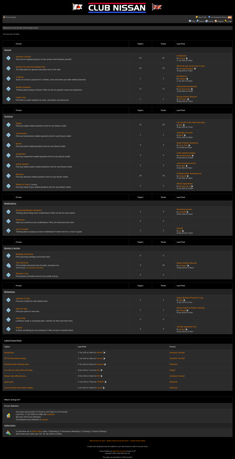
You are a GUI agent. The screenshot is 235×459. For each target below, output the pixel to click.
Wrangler (182, 166)
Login (230, 21)
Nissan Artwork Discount (187, 97)
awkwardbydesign (185, 155)
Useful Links (21, 97)
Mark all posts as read (97, 441)
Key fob (180, 228)
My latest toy (182, 76)
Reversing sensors (184, 209)
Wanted (19, 328)
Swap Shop (20, 318)
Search (200, 21)
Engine (19, 123)
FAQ (193, 21)
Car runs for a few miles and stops (18, 370)
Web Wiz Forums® (119, 451)
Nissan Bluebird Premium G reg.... (191, 298)
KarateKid (182, 79)
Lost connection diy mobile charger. (18, 388)
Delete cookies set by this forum (117, 441)
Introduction (181, 56)
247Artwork (183, 99)
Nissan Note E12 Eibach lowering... (191, 308)
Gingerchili (182, 176)
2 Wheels (20, 77)
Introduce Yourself (23, 57)
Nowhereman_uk (185, 186)
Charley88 (182, 212)
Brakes (19, 144)
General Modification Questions (29, 210)
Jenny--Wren (183, 145)
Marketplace (9, 292)
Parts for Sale (21, 309)
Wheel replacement (185, 184)
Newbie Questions (23, 87)
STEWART (100, 382)
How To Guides (22, 229)
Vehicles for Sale (23, 298)
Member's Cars (22, 274)
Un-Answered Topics (219, 17)
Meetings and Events (24, 254)
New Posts (202, 17)
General (7, 50)
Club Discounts (22, 263)
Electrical (19, 174)
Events (209, 21)
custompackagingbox (186, 68)
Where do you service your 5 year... (191, 66)
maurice (44, 420)
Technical (8, 116)
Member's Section (12, 248)
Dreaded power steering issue (189, 173)
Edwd (181, 300)
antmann (182, 329)
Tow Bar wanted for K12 (186, 327)
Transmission (21, 133)
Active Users (10, 425)
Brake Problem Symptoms (187, 143)
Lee (180, 231)
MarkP (181, 135)
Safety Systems (22, 164)
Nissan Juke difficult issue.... (16, 376)
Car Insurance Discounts (34, 268)
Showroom (20, 220)
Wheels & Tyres (22, 184)
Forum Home (11, 17)
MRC (180, 125)
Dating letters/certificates (187, 86)
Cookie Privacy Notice (137, 441)
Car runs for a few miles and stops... (191, 122)
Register (220, 21)
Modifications (10, 203)
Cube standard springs (186, 153)
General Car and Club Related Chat (30, 67)
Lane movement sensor (186, 163)
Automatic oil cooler (185, 133)
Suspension (21, 154)
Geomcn (99, 388)
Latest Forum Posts (13, 340)
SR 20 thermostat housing (15, 358)
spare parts (8, 382)
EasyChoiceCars (184, 89)
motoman (182, 58)
